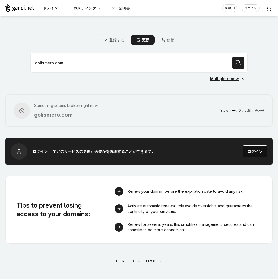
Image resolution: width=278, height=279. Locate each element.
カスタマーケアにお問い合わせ (241, 111)
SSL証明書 (121, 8)
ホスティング (87, 8)
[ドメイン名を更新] (139, 63)
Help (120, 261)
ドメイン (53, 8)
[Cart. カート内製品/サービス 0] (269, 8)
